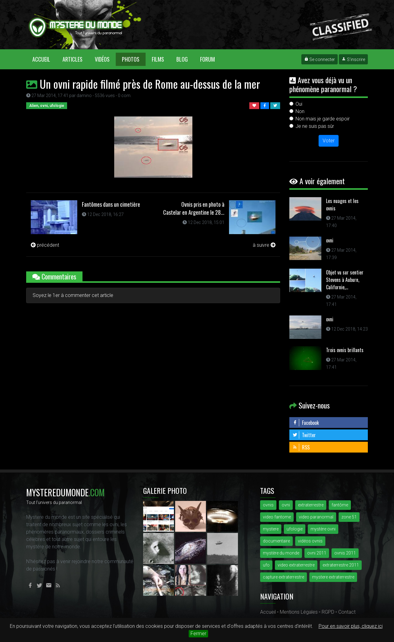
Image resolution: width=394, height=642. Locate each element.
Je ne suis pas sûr (315, 126)
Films (158, 59)
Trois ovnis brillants (345, 350)
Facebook (305, 422)
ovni (329, 240)
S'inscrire (353, 59)
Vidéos (102, 59)
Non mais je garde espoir (323, 119)
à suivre (264, 245)
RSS (301, 447)
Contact (347, 612)
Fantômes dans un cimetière (111, 204)
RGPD (328, 612)
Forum (207, 59)
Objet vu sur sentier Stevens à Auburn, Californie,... (345, 280)
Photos (130, 59)
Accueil (44, 59)
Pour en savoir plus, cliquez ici (351, 626)
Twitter (304, 435)
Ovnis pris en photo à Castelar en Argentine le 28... (193, 208)
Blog (182, 59)
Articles (72, 59)
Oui (299, 104)
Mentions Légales (299, 612)
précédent (45, 245)
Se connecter (319, 59)
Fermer (198, 633)
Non (300, 111)
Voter (329, 141)
